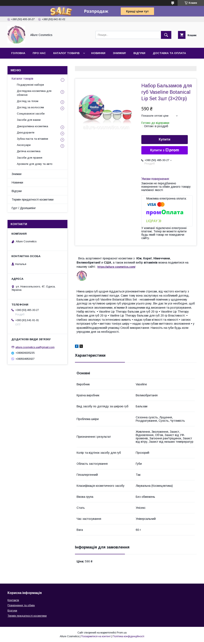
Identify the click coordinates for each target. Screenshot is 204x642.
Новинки (98, 53)
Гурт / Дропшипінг (24, 208)
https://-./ (116, 266)
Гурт (37, 63)
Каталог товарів (66, 53)
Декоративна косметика (32, 126)
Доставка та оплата (169, 53)
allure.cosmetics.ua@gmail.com (35, 347)
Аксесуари (24, 145)
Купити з (164, 150)
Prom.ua (122, 632)
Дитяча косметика (28, 151)
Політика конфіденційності (128, 636)
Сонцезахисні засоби (31, 113)
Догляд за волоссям (30, 107)
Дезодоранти (25, 132)
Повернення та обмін (21, 605)
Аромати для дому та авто (34, 163)
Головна (18, 53)
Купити (164, 139)
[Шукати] (166, 35)
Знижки (16, 174)
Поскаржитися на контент (96, 636)
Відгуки (139, 53)
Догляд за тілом (27, 101)
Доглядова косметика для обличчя (34, 92)
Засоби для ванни (29, 119)
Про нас (39, 53)
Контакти (19, 63)
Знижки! (119, 53)
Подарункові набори (30, 84)
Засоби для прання (29, 157)
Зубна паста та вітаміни (32, 138)
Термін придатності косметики (32, 199)
